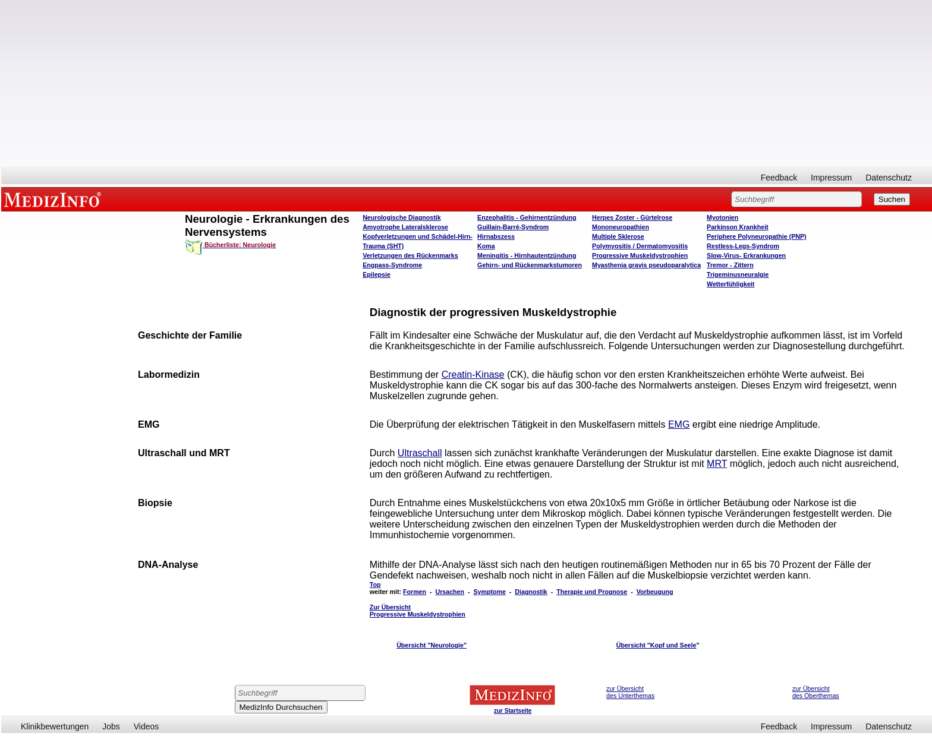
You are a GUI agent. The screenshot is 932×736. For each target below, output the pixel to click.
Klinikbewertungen (55, 726)
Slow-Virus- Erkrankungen (746, 255)
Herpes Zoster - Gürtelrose (632, 217)
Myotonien (722, 217)
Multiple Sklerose (618, 236)
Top (375, 584)
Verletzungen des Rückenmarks (410, 255)
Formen (414, 591)
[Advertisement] (466, 83)
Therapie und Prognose (591, 591)
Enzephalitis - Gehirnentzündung (526, 217)
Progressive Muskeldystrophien (640, 255)
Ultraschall (420, 453)
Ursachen (449, 591)
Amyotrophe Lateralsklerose (405, 226)
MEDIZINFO (54, 199)
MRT (717, 464)
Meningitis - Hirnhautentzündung (526, 255)
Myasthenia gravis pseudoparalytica (646, 265)
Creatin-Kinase (473, 374)
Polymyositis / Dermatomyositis (640, 245)
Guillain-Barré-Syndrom (513, 226)
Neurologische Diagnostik (401, 217)
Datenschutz (888, 177)
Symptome (489, 591)
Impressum (831, 177)
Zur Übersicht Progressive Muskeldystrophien (417, 611)
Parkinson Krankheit (738, 226)
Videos (146, 726)
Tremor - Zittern (730, 265)
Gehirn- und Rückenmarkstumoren (529, 265)
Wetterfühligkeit (730, 284)
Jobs (111, 726)
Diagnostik (531, 591)
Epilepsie (377, 274)
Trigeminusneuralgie (738, 274)
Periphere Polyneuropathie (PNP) (757, 236)
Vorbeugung (655, 591)
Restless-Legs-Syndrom (743, 245)
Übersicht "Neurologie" (431, 645)
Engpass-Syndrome (392, 265)
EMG (678, 424)
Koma (486, 245)
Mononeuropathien (620, 226)
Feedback (779, 177)
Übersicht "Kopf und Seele (656, 645)
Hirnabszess (496, 236)
